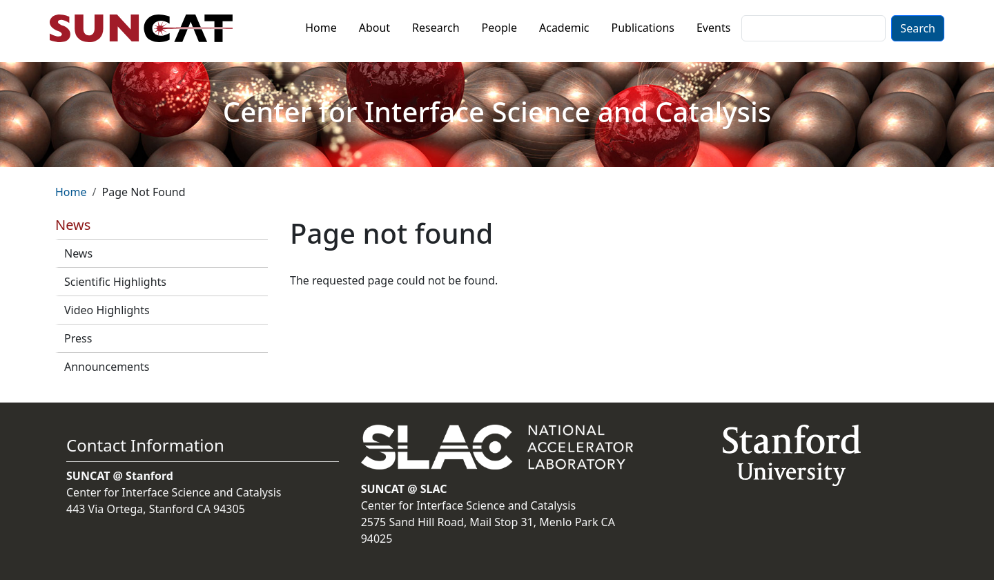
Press (78, 338)
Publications (643, 27)
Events (713, 27)
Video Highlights (107, 310)
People (499, 27)
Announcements (106, 366)
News (78, 253)
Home (321, 27)
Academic (564, 27)
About (374, 27)
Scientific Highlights (115, 281)
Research (436, 27)
